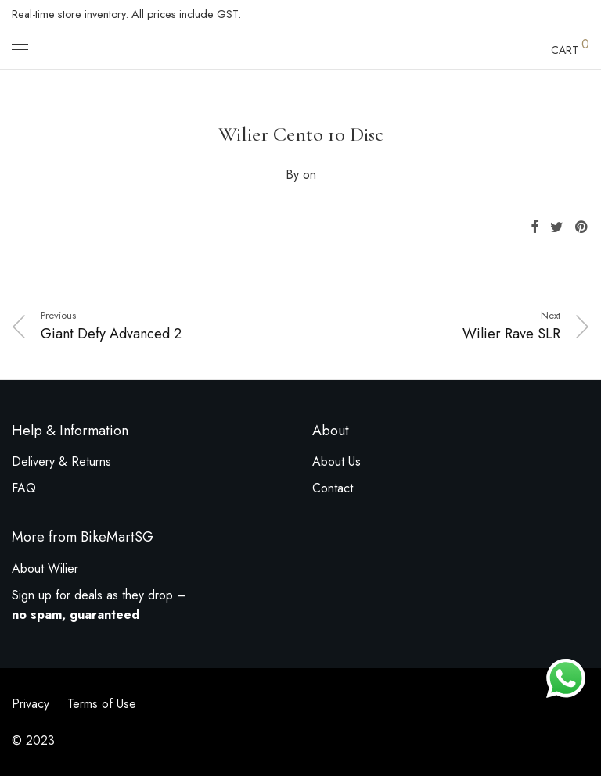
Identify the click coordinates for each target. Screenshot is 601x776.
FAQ (24, 488)
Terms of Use (101, 704)
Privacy (30, 704)
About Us (336, 461)
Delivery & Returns (61, 461)
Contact (332, 488)
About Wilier (45, 569)
